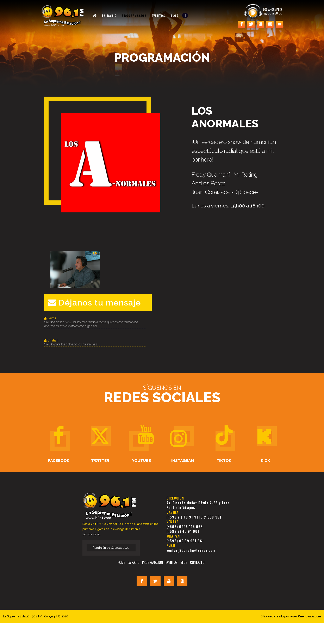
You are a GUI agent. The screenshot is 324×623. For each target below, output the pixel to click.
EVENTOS (171, 562)
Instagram (182, 460)
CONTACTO (197, 562)
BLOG (183, 562)
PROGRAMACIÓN (152, 562)
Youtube (141, 460)
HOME (121, 562)
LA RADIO (133, 562)
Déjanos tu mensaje (94, 302)
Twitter (100, 460)
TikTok (224, 460)
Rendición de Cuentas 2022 (111, 547)
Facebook (58, 460)
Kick (265, 460)
